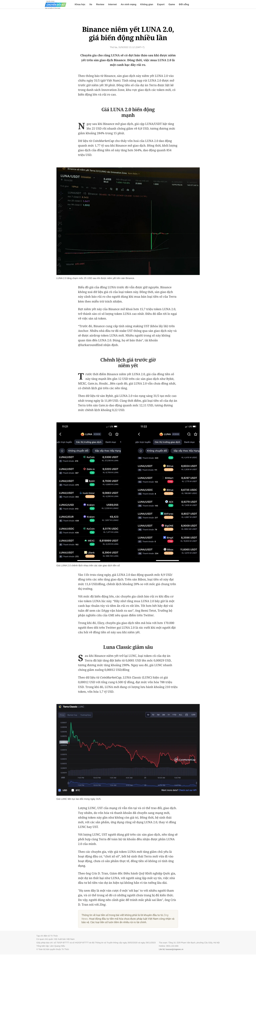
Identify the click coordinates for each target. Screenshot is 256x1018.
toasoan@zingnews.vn (174, 949)
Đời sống (184, 4)
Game (172, 4)
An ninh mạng (128, 4)
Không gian (146, 4)
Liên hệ (162, 949)
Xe (90, 4)
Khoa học (80, 4)
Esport (160, 4)
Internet (112, 4)
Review (100, 4)
